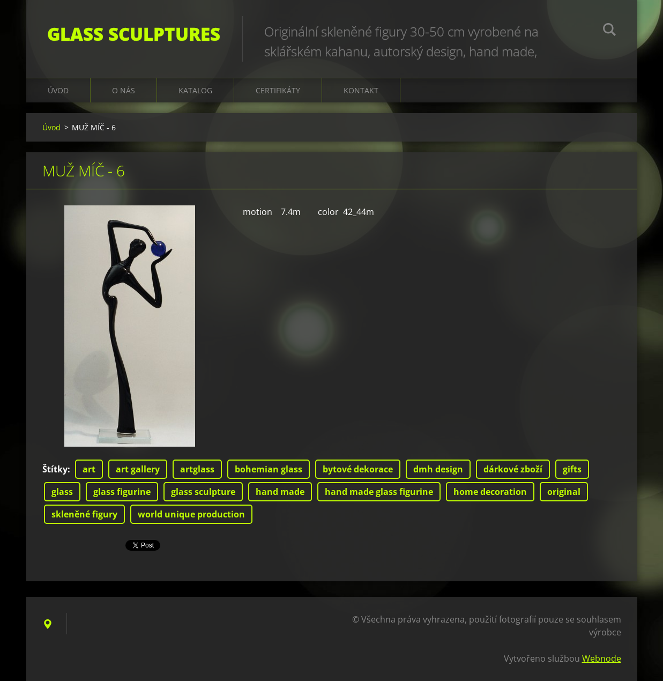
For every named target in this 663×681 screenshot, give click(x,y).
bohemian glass (268, 469)
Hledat (609, 31)
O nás (123, 90)
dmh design (438, 469)
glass (62, 492)
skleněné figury (84, 514)
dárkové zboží (512, 469)
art (89, 469)
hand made (280, 492)
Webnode (601, 658)
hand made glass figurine (379, 492)
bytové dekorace (358, 469)
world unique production (191, 514)
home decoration (490, 492)
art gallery (138, 469)
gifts (572, 469)
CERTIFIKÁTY (278, 90)
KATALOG (195, 90)
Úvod (58, 90)
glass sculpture (203, 492)
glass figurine (122, 492)
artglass (197, 469)
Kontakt (361, 90)
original (563, 492)
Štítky (55, 469)
